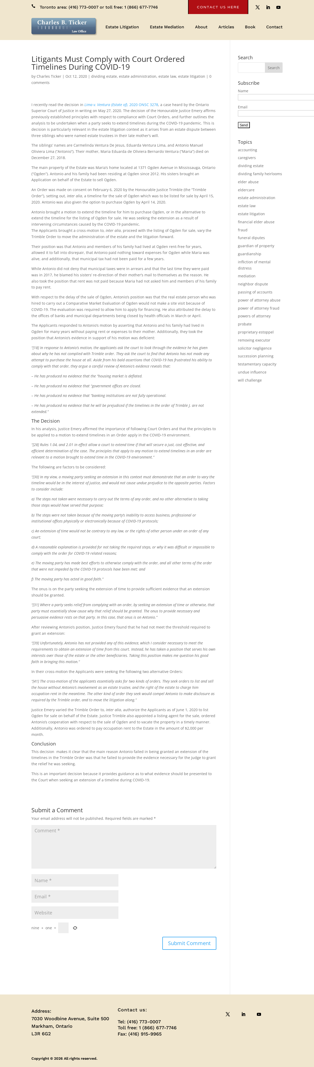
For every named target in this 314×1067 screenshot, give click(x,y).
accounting (247, 149)
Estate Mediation (167, 27)
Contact (274, 27)
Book (250, 27)
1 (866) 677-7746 (141, 7)
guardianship (249, 253)
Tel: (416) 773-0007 (139, 1021)
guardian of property (256, 245)
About (201, 27)
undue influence (252, 372)
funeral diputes (251, 237)
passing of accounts (255, 292)
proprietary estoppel (256, 332)
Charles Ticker (49, 76)
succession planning (255, 356)
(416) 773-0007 (83, 7)
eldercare (246, 189)
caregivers (247, 157)
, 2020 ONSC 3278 (121, 104)
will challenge (250, 380)
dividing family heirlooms (260, 173)
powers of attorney (254, 315)
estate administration (137, 76)
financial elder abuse (256, 221)
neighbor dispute (253, 284)
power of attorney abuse (259, 300)
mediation (247, 275)
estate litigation (191, 76)
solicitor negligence (255, 348)
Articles (226, 27)
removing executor (254, 340)
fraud (243, 229)
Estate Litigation (122, 27)
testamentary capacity (257, 364)
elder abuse (248, 181)
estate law (167, 76)
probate (245, 324)
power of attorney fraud (258, 308)
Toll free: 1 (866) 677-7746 (147, 1027)
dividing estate (104, 76)
